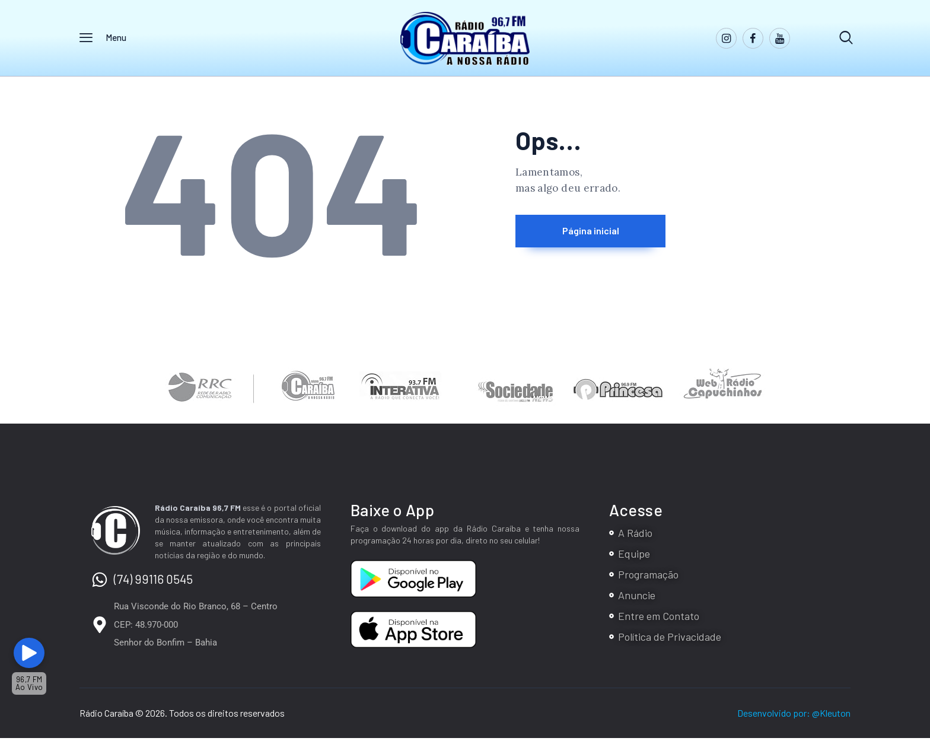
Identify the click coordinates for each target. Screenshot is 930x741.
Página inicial (616, 235)
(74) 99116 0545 (153, 581)
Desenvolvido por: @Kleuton (794, 715)
